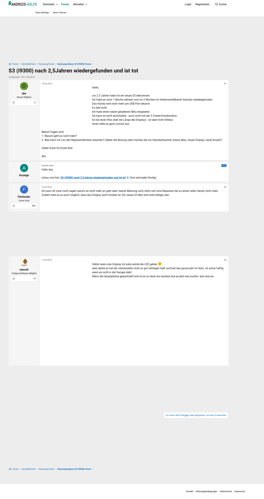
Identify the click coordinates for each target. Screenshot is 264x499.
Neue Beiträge (42, 12)
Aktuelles (91, 4)
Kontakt (166, 491)
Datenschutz (202, 491)
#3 (212, 268)
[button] (70, 4)
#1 (212, 83)
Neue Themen (60, 12)
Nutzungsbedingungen (183, 491)
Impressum (216, 491)
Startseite (61, 4)
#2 (212, 195)
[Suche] (207, 4)
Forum (78, 4)
